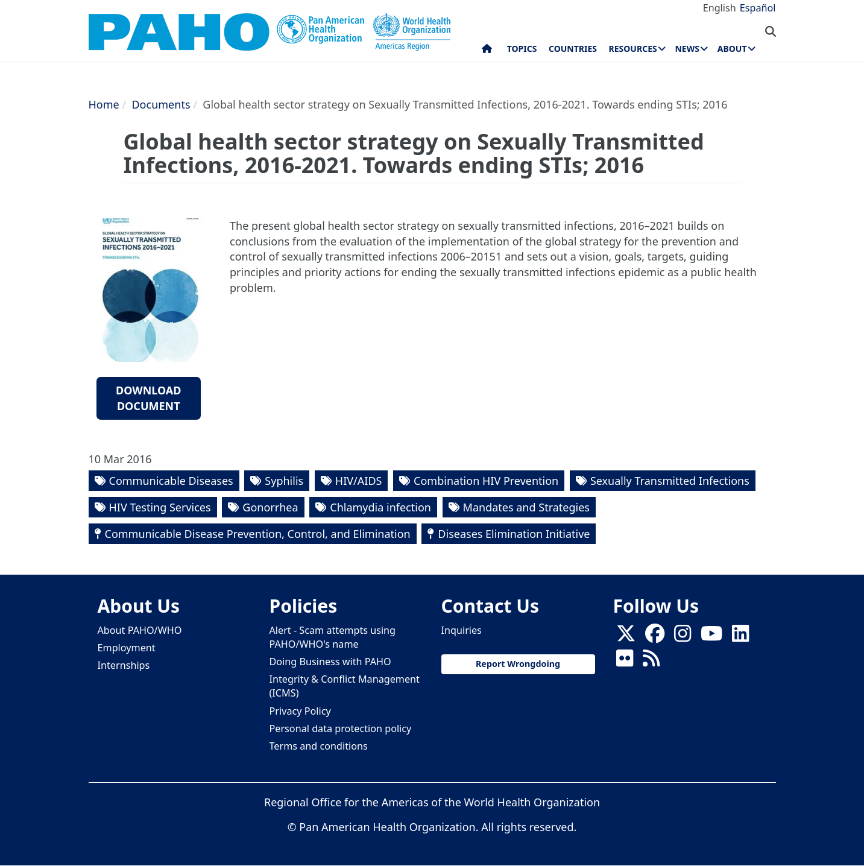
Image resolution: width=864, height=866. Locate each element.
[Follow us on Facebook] (654, 636)
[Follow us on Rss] (651, 661)
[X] (625, 636)
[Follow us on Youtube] (711, 636)
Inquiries (461, 630)
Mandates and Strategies (526, 507)
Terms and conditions (319, 746)
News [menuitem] (687, 48)
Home (104, 104)
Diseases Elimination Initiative (514, 533)
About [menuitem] (732, 48)
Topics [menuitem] (522, 48)
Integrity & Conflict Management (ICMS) (345, 686)
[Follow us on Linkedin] (740, 636)
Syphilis (284, 480)
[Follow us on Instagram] (682, 636)
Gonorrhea (270, 507)
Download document (148, 398)
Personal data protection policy (341, 728)
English (719, 7)
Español (758, 7)
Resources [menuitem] (633, 48)
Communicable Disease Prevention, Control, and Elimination (258, 533)
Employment (127, 647)
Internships (124, 665)
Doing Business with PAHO (330, 661)
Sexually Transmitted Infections (669, 480)
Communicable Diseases (171, 480)
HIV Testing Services (160, 507)
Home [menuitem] (487, 51)
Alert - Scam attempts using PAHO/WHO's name (333, 637)
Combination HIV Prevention (486, 480)
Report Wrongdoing (518, 663)
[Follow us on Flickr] (624, 661)
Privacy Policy (300, 711)
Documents (160, 104)
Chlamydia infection (380, 507)
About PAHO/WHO (140, 630)
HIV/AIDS (358, 480)
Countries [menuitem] (573, 48)
